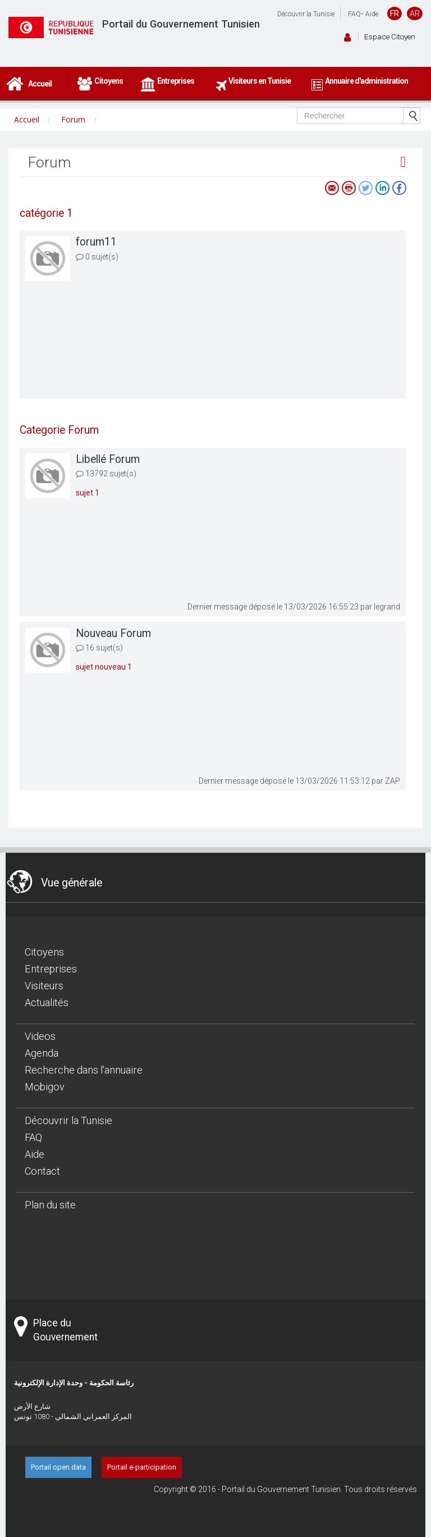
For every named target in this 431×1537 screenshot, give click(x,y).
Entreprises (51, 969)
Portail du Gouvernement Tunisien (181, 24)
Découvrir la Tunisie (305, 14)
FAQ (354, 14)
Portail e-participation (141, 1467)
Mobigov (45, 1087)
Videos (40, 1036)
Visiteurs (44, 986)
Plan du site (50, 1205)
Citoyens (44, 952)
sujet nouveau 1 (104, 666)
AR (415, 13)
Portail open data (58, 1467)
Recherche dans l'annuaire (84, 1070)
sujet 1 (87, 492)
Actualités (46, 1002)
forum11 (96, 241)
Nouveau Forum (113, 633)
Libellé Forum (108, 459)
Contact (42, 1171)
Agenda (41, 1053)
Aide (371, 14)
